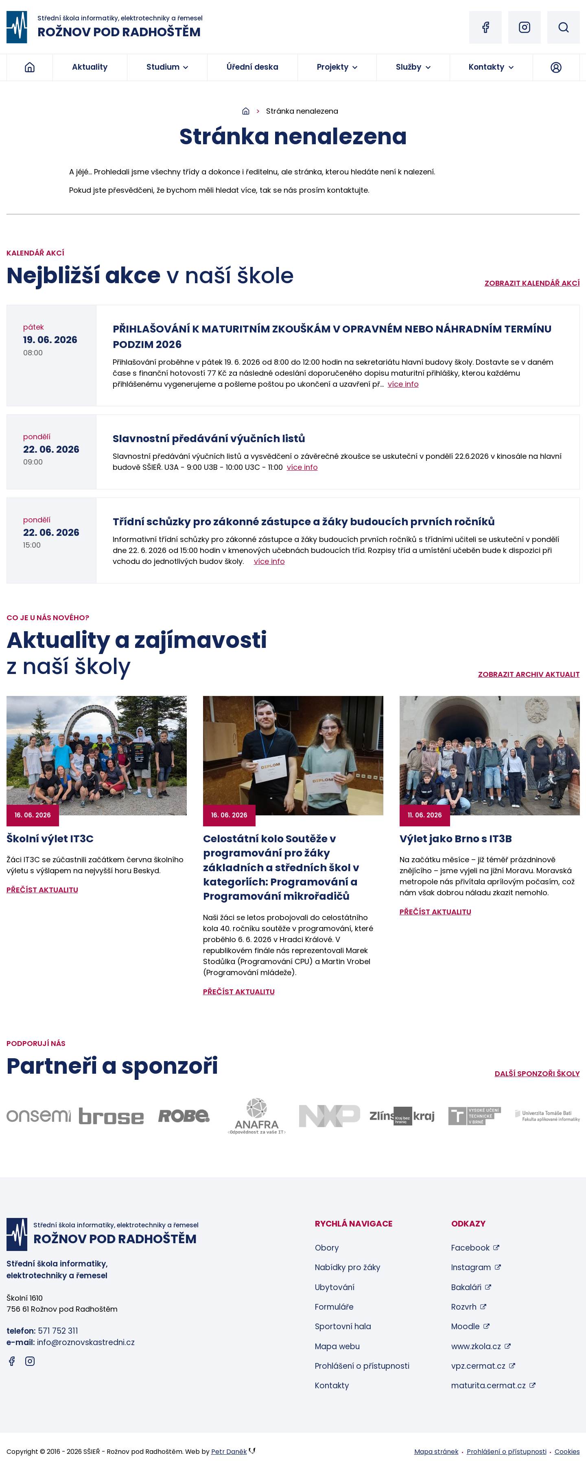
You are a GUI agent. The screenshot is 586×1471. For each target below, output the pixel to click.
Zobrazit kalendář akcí (532, 283)
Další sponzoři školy (537, 1073)
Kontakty (487, 67)
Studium (162, 67)
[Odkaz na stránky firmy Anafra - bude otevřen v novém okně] (256, 1115)
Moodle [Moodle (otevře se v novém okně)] (465, 1326)
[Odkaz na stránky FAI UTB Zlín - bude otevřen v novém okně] (547, 1116)
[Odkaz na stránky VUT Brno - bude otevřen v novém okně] (474, 1116)
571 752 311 (58, 1331)
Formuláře (334, 1306)
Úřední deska (252, 67)
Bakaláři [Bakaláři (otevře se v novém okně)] (466, 1287)
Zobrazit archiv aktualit (529, 674)
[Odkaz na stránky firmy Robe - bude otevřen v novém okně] (184, 1116)
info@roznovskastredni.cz (86, 1342)
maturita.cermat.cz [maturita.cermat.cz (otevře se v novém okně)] (488, 1385)
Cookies (567, 1451)
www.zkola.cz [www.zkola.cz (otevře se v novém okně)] (476, 1346)
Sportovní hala (343, 1326)
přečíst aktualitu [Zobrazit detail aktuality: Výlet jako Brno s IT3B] (435, 912)
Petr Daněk (229, 1451)
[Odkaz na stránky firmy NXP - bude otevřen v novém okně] (329, 1116)
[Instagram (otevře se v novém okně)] (524, 27)
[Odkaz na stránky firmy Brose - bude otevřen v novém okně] (111, 1116)
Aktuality (90, 67)
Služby (409, 67)
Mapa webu (337, 1346)
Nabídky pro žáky (347, 1267)
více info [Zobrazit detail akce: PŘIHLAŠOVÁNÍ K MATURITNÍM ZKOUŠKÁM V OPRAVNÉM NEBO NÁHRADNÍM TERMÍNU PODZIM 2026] (403, 384)
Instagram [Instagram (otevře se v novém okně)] (471, 1267)
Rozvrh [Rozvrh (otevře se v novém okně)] (464, 1306)
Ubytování (334, 1287)
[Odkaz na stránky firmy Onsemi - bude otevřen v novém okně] (39, 1116)
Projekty (333, 67)
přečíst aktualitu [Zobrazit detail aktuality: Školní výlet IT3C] (42, 890)
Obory (327, 1247)
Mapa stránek (436, 1451)
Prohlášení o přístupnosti (362, 1366)
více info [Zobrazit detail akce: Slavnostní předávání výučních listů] (302, 467)
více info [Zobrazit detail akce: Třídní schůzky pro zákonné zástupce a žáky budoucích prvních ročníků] (269, 561)
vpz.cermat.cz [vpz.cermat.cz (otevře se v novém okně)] (478, 1366)
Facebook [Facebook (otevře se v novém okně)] (470, 1247)
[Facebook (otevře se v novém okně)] (485, 27)
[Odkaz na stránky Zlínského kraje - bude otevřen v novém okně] (402, 1116)
